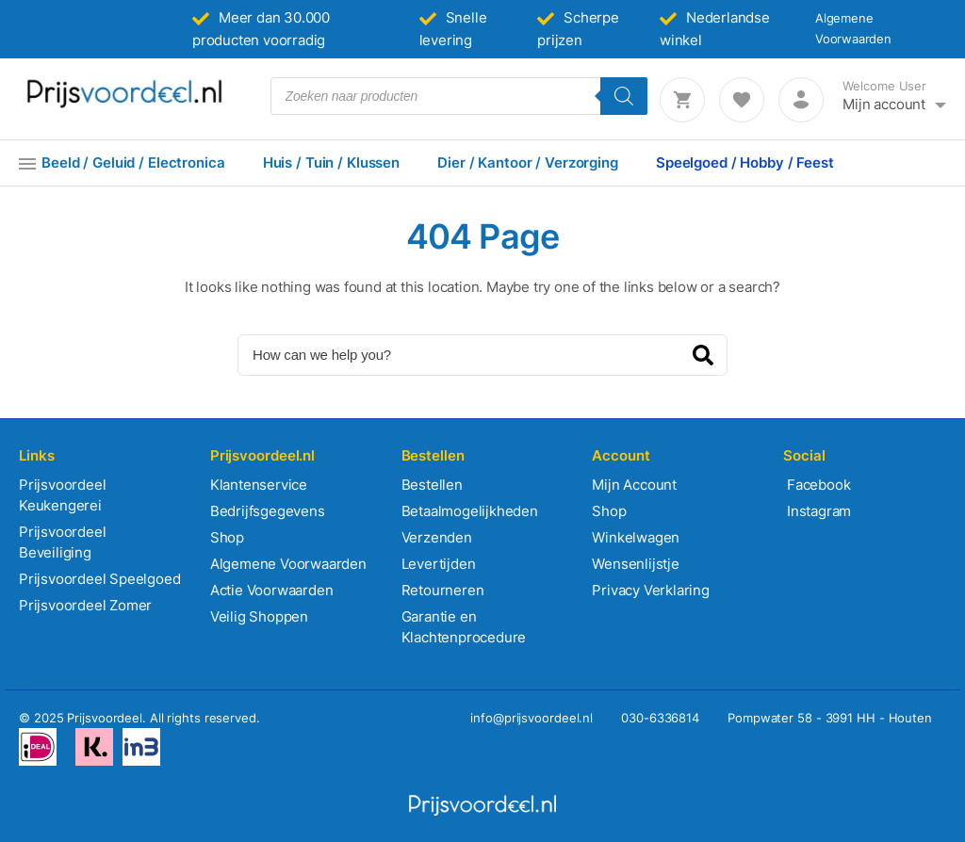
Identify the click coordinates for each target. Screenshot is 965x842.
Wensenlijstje (635, 564)
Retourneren (442, 590)
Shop (227, 537)
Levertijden (438, 564)
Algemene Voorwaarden (288, 564)
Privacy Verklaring (650, 590)
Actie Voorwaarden (272, 590)
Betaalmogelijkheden (469, 511)
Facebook (816, 485)
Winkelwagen (635, 537)
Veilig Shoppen (259, 616)
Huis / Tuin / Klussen (331, 162)
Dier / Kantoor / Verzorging (527, 162)
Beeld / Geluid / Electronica (133, 162)
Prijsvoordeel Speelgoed (99, 579)
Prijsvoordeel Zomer (85, 605)
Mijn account (883, 104)
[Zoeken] (623, 96)
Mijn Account (634, 485)
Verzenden (436, 537)
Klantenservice (258, 485)
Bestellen (432, 485)
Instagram (817, 511)
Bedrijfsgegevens (267, 511)
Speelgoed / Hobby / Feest (745, 162)
